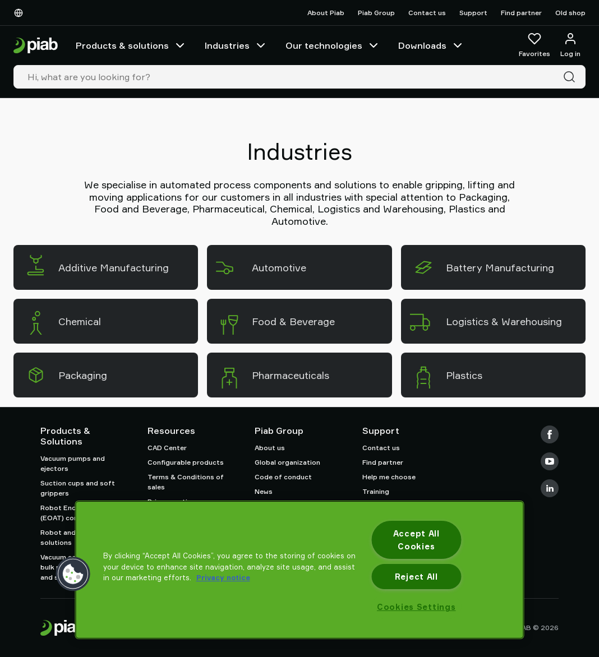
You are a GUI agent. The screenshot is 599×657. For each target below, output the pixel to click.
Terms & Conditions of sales (186, 482)
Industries (236, 45)
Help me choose (389, 477)
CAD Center (167, 447)
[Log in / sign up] (570, 45)
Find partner (521, 12)
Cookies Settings (416, 607)
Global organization (287, 462)
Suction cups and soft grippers (77, 488)
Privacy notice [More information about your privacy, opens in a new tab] (223, 577)
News (264, 491)
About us (270, 447)
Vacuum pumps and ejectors (72, 463)
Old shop (570, 12)
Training (375, 491)
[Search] (571, 77)
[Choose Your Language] (20, 13)
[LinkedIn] (550, 488)
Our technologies (332, 45)
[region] (299, 570)
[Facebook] (550, 434)
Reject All (416, 576)
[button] (73, 574)
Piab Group (376, 12)
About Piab (325, 12)
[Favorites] (534, 45)
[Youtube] (550, 461)
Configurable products (186, 462)
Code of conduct (283, 477)
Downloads (431, 45)
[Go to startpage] (35, 46)
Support (473, 12)
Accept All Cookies (416, 540)
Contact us (427, 12)
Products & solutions (131, 45)
